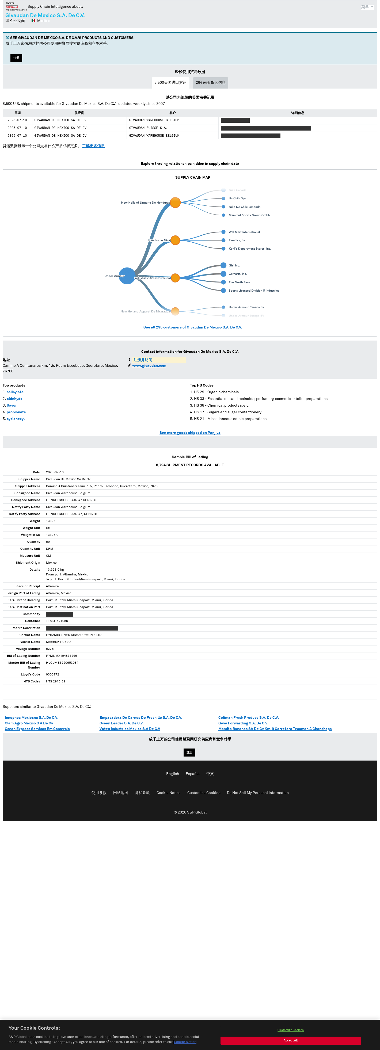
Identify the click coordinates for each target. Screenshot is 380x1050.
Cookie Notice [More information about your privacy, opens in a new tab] (185, 1043)
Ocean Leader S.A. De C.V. (122, 723)
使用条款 (99, 793)
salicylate (15, 392)
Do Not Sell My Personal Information (258, 793)
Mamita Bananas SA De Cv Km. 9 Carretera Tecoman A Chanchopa (275, 729)
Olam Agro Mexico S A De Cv (29, 723)
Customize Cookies (203, 793)
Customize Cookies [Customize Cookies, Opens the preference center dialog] (291, 1031)
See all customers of (192, 327)
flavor (12, 405)
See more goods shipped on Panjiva (190, 433)
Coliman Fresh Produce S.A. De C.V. (248, 718)
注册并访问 (143, 360)
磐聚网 (16, 6)
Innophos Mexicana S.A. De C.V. (31, 718)
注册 (16, 57)
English (172, 774)
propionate (16, 412)
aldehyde (14, 399)
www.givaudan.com (149, 366)
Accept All (291, 1041)
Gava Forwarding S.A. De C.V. (243, 723)
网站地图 (120, 793)
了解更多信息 (93, 146)
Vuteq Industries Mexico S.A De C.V (130, 729)
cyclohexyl (16, 419)
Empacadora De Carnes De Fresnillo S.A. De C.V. (141, 718)
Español (193, 774)
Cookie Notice (169, 793)
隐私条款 (142, 793)
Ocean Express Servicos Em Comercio (37, 729)
